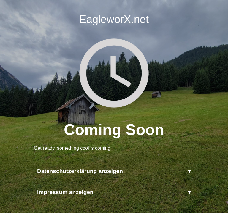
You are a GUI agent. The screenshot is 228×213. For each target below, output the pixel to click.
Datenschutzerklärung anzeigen (80, 171)
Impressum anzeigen (65, 192)
